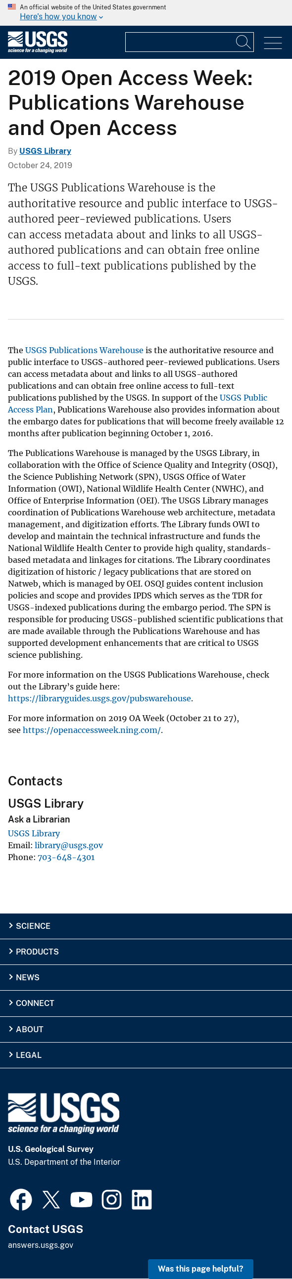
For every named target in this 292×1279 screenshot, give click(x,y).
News (28, 977)
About (30, 1029)
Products (37, 952)
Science (33, 926)
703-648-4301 (66, 857)
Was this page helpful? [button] (200, 1269)
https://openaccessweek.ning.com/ (92, 730)
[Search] (244, 42)
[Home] (37, 50)
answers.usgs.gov (40, 1245)
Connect (35, 1003)
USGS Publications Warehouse (84, 350)
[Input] (189, 42)
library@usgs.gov (69, 845)
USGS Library (45, 151)
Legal (29, 1055)
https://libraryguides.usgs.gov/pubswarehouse (99, 698)
